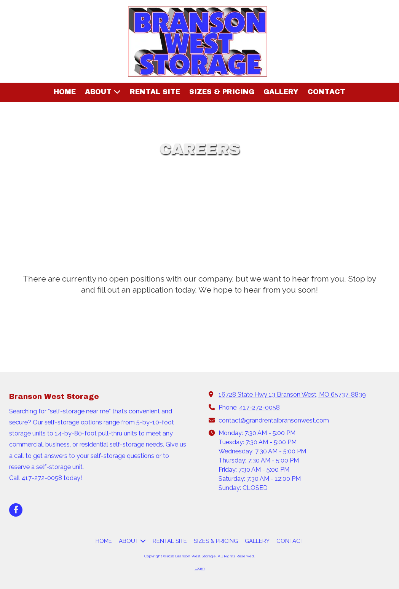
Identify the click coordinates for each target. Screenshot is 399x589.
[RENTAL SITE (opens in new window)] (155, 92)
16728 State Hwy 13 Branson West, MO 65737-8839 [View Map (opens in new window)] (292, 394)
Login (200, 568)
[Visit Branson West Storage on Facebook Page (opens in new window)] (15, 510)
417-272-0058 (259, 407)
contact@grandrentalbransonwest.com (274, 420)
